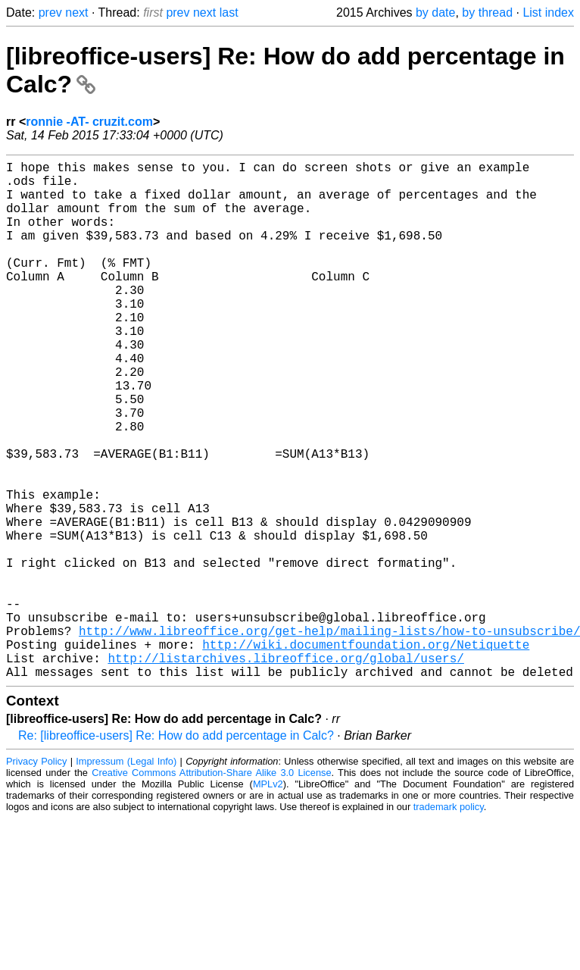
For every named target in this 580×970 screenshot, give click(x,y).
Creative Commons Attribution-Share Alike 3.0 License (211, 887)
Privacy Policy (36, 876)
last (229, 12)
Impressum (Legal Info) (126, 876)
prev (50, 12)
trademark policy (448, 922)
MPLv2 (268, 899)
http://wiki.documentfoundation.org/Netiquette (365, 753)
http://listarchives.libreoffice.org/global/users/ (285, 770)
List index (548, 12)
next (76, 12)
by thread (487, 12)
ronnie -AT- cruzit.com (89, 121)
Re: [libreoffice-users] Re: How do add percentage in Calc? (176, 850)
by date (435, 12)
